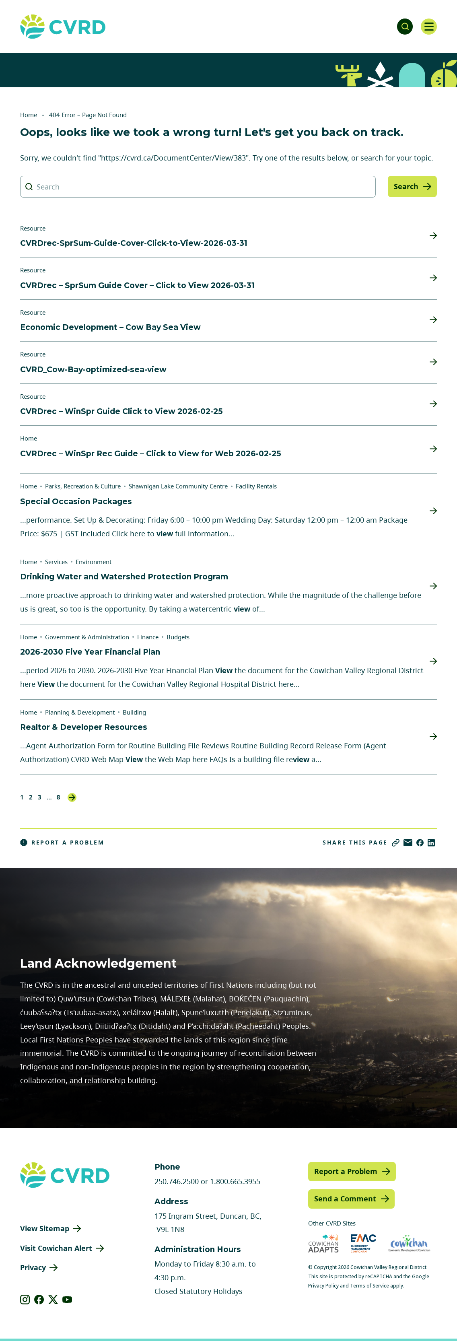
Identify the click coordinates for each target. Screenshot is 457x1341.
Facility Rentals (256, 486)
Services (56, 562)
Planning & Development (80, 712)
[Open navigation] (429, 27)
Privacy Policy (323, 1285)
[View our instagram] (25, 1299)
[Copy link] (395, 843)
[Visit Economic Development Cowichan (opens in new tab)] (409, 1243)
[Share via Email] (407, 842)
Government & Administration (87, 637)
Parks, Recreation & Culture (83, 486)
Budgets (178, 637)
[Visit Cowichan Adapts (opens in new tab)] (323, 1243)
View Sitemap (44, 1228)
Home (28, 115)
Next (72, 797)
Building (134, 712)
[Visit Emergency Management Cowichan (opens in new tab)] (363, 1243)
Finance (148, 637)
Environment (93, 562)
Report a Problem (62, 842)
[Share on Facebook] (420, 843)
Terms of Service (369, 1285)
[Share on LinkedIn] (431, 843)
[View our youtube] (67, 1299)
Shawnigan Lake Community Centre (178, 486)
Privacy (33, 1267)
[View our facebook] (39, 1299)
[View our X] (53, 1299)
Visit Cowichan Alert (56, 1248)
